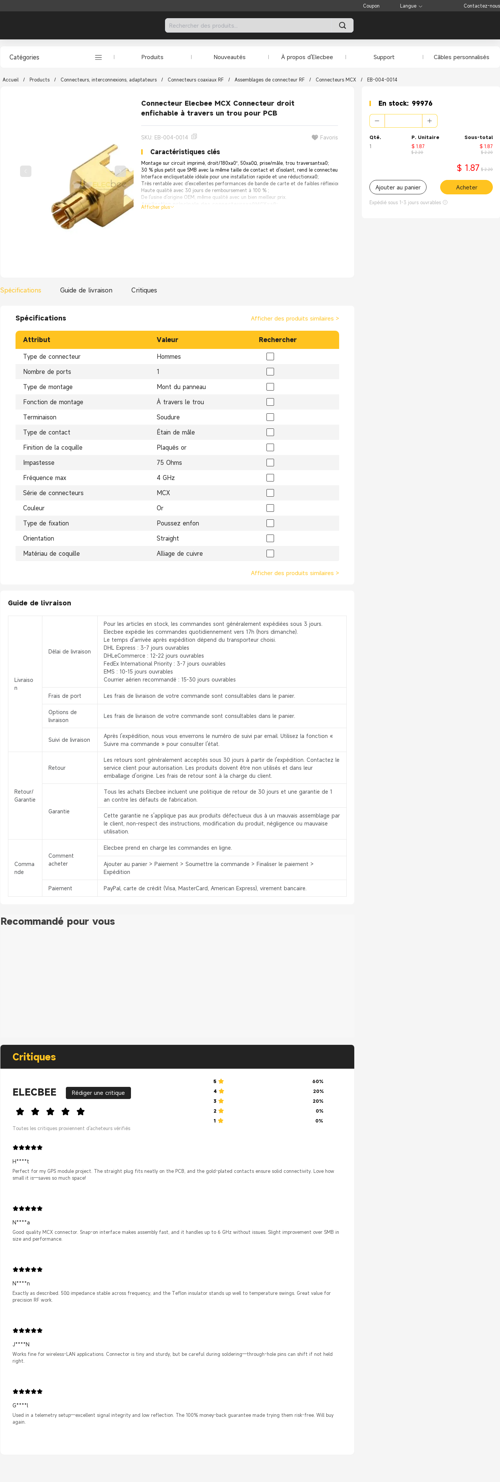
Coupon (371, 6)
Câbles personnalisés (461, 57)
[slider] (106, 1110)
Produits (153, 57)
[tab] (22, 290)
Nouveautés (230, 57)
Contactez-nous (482, 6)
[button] (377, 120)
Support (384, 57)
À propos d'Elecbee (307, 57)
